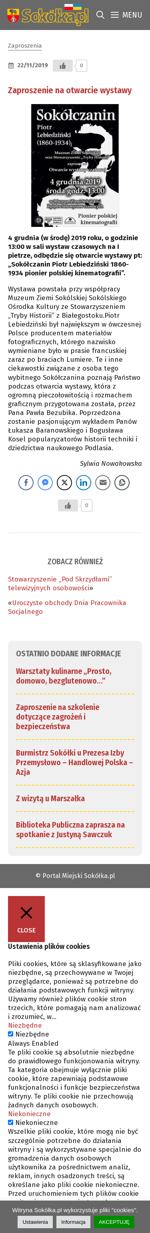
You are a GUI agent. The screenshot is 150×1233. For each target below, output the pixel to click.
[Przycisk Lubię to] (63, 66)
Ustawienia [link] (35, 1222)
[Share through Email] (102, 482)
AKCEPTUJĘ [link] (114, 1222)
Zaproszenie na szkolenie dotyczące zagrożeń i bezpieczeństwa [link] (57, 716)
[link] (46, 15)
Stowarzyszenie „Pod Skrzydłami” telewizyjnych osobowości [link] (60, 583)
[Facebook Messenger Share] (45, 482)
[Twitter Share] (64, 482)
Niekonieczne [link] (29, 1114)
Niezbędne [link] (25, 1025)
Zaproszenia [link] (25, 45)
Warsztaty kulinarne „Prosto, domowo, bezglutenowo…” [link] (64, 676)
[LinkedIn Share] (83, 482)
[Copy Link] (122, 482)
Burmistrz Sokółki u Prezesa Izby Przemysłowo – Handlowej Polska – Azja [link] (74, 762)
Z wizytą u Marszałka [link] (50, 798)
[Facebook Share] (26, 482)
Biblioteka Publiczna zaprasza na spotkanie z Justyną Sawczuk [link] (70, 829)
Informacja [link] (73, 1222)
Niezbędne (32, 1034)
